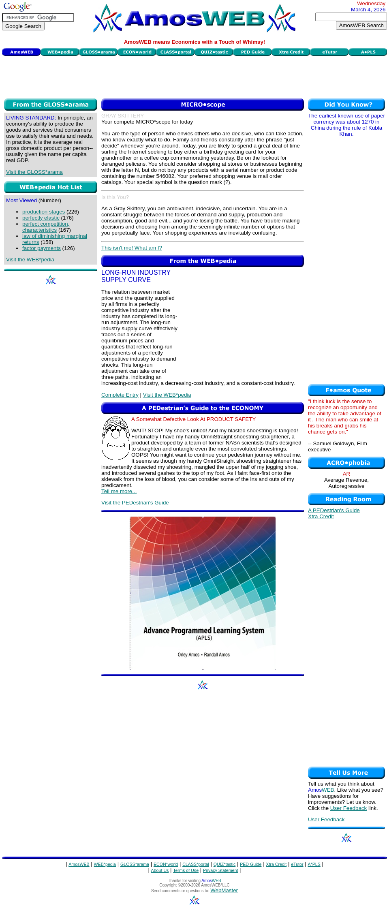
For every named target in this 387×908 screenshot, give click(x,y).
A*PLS (314, 864)
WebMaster (224, 890)
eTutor (297, 864)
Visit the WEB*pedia (30, 259)
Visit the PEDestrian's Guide (135, 503)
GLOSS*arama (134, 864)
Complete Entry (120, 395)
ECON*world (166, 864)
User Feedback (348, 808)
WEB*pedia (105, 864)
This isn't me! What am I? (131, 248)
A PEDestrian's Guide (334, 510)
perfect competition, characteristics (45, 227)
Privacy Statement (220, 870)
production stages (43, 212)
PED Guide (250, 864)
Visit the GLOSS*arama (34, 172)
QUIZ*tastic (224, 864)
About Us (160, 870)
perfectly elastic (41, 218)
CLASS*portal (195, 864)
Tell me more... (119, 491)
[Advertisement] (194, 76)
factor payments (41, 248)
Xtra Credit (321, 516)
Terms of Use (186, 870)
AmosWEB (79, 864)
